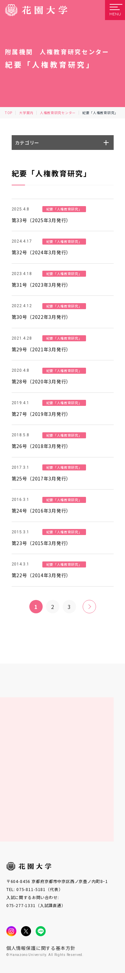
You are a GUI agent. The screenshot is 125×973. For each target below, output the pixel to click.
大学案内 (26, 112)
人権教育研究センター (58, 112)
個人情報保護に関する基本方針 (41, 948)
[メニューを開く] (115, 10)
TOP (8, 112)
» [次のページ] (89, 607)
